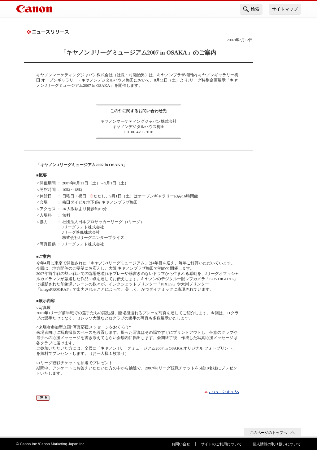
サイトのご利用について (221, 444)
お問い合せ (181, 444)
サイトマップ (285, 9)
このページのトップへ (268, 432)
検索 (251, 9)
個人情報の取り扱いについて (277, 444)
